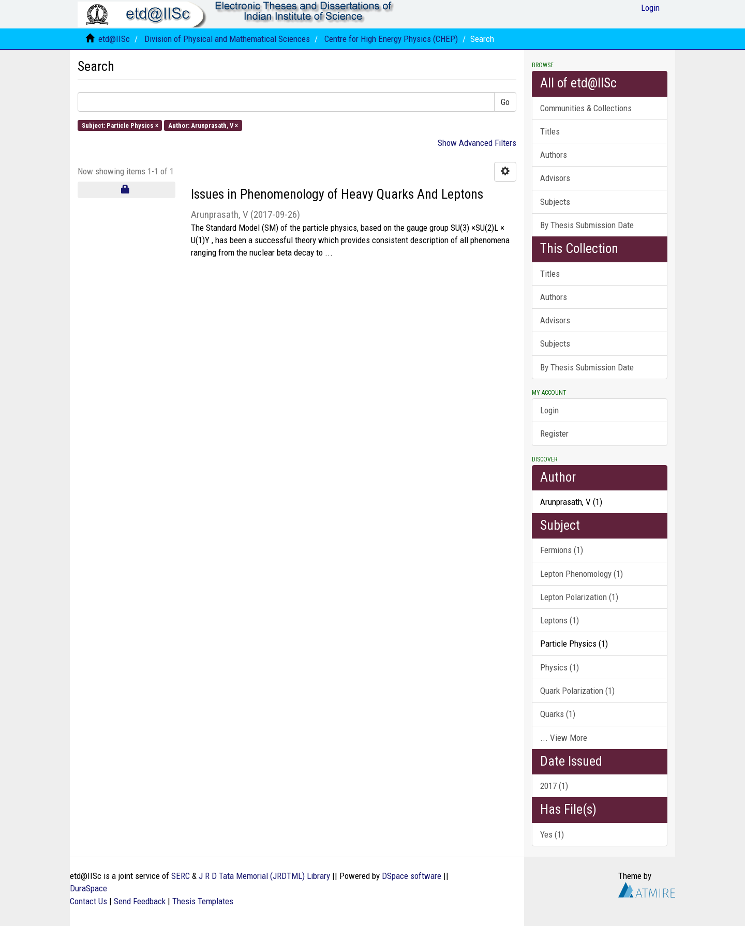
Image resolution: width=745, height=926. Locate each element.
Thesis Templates (202, 901)
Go (505, 102)
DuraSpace (88, 888)
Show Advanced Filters (477, 143)
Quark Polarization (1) (577, 690)
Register (554, 433)
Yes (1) (552, 834)
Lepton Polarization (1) (579, 597)
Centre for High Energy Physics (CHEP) (391, 39)
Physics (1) (559, 667)
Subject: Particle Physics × (120, 125)
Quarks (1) (557, 714)
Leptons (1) (559, 620)
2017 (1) (554, 786)
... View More (563, 738)
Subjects (555, 202)
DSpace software (411, 876)
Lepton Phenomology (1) (581, 574)
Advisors (555, 178)
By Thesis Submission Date (587, 225)
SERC (180, 876)
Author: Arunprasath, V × (203, 125)
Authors (553, 155)
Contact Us (88, 901)
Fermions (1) (561, 550)
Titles (550, 131)
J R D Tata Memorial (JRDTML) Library (264, 876)
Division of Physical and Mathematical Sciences (227, 39)
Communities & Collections (586, 108)
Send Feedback (140, 901)
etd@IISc (114, 39)
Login (549, 410)
